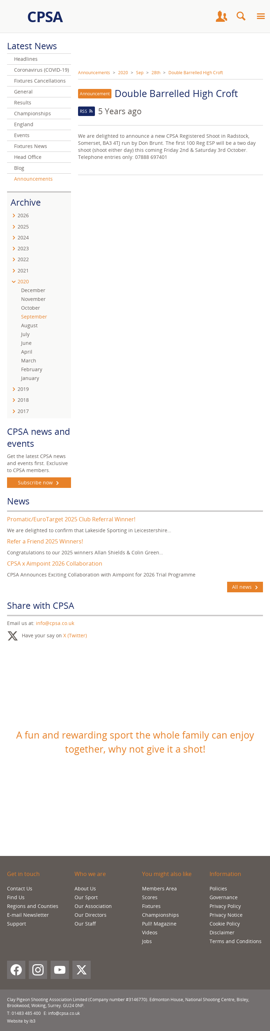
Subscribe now (39, 482)
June (26, 343)
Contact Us (19, 888)
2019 (23, 389)
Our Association (93, 906)
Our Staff (85, 923)
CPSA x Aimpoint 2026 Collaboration (54, 563)
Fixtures (151, 906)
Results (22, 102)
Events (22, 135)
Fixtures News (30, 146)
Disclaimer (222, 932)
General (23, 91)
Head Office (27, 157)
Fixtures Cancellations (40, 80)
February (31, 369)
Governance (224, 897)
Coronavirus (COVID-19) (41, 69)
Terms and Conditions (236, 941)
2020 (123, 73)
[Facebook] (16, 970)
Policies (218, 888)
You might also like (167, 874)
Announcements (94, 73)
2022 (23, 259)
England (23, 124)
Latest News (32, 46)
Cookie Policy (225, 923)
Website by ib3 (21, 1021)
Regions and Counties (32, 906)
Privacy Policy (225, 906)
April (26, 351)
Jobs (147, 941)
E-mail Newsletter (28, 914)
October (30, 307)
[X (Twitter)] (81, 970)
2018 (23, 400)
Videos (150, 932)
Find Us (16, 897)
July (25, 334)
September (34, 316)
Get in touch (23, 874)
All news (245, 587)
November (33, 299)
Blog (19, 168)
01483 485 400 (26, 1013)
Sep (139, 73)
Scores (150, 897)
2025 (23, 226)
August (29, 325)
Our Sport (86, 897)
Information (225, 874)
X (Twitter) (75, 635)
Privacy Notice (226, 914)
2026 (23, 215)
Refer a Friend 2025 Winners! (45, 541)
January (30, 378)
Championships (32, 113)
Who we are (90, 874)
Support (16, 923)
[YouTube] (60, 970)
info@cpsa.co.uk (55, 623)
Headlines (26, 59)
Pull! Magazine (159, 923)
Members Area (159, 888)
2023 (23, 248)
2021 (23, 270)
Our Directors (91, 914)
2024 (23, 237)
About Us (85, 888)
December (33, 290)
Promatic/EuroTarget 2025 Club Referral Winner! (71, 519)
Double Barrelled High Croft (195, 73)
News (18, 501)
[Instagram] (38, 970)
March (28, 360)
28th (156, 73)
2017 (23, 411)
